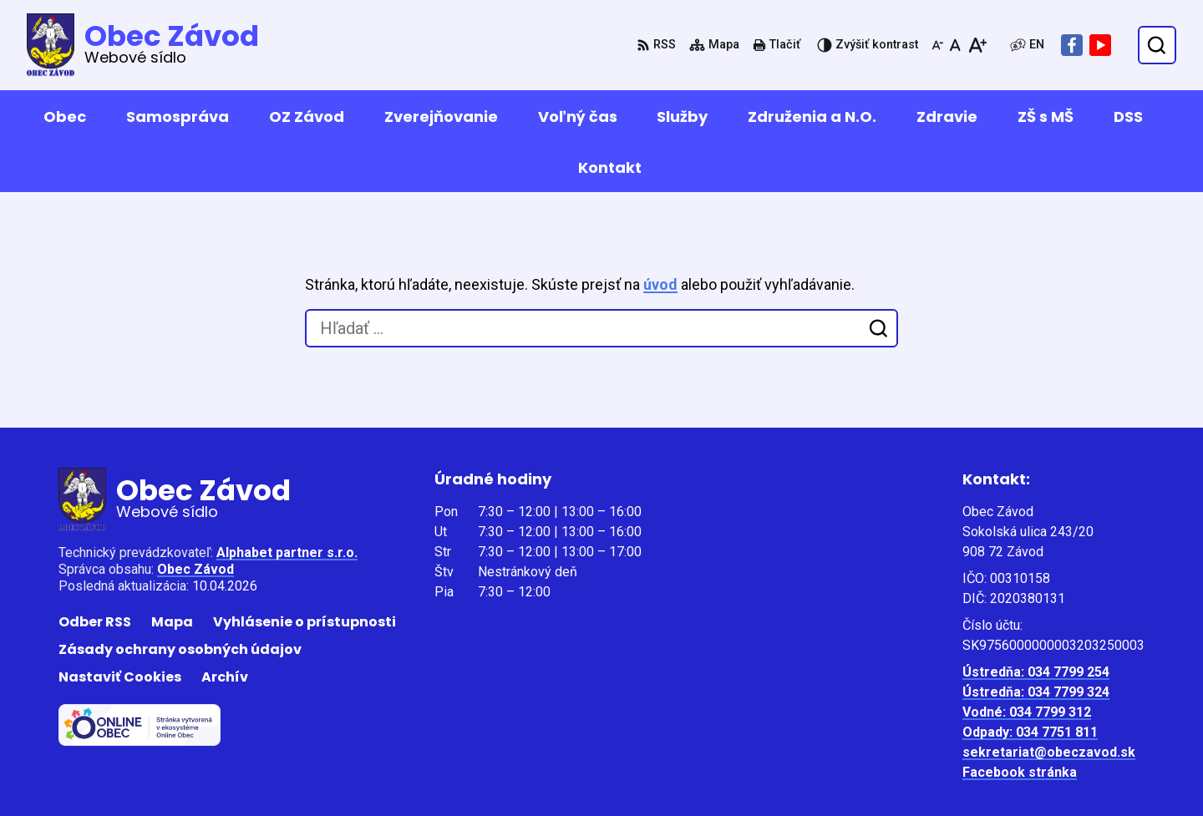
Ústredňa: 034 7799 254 (1035, 672)
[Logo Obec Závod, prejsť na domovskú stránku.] (143, 45)
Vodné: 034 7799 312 (1026, 712)
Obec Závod (195, 569)
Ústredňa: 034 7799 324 (1035, 692)
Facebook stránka (1019, 772)
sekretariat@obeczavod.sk (1048, 752)
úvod (660, 284)
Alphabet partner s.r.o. (287, 552)
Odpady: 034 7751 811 (1030, 732)
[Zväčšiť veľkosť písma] (977, 45)
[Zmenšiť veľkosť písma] (937, 45)
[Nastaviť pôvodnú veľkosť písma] (955, 45)
